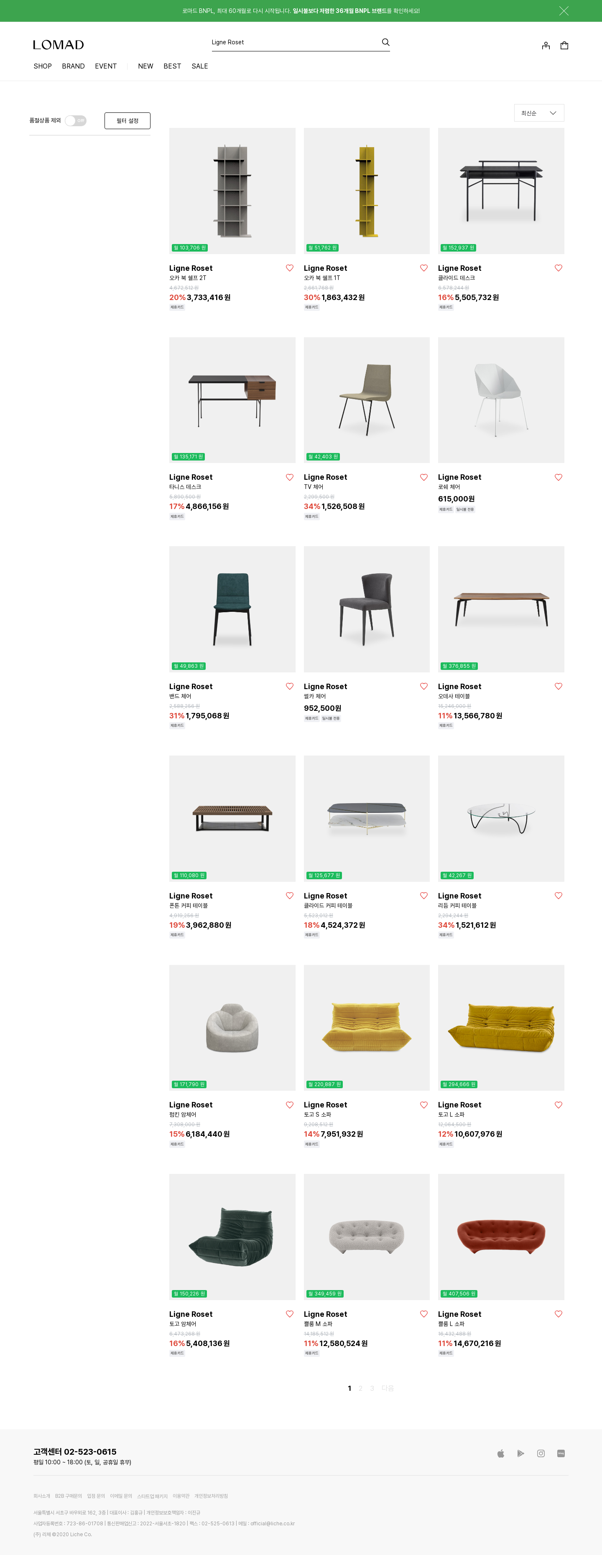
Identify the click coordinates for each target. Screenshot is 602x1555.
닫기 (558, 11)
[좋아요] (290, 268)
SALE (199, 66)
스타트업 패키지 (152, 1496)
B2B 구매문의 (68, 1496)
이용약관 (181, 1496)
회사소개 (41, 1496)
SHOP (42, 66)
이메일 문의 (121, 1496)
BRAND (73, 66)
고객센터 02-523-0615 (75, 1452)
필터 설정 (127, 120)
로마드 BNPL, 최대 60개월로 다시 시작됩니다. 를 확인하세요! (301, 11)
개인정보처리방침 (211, 1496)
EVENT (106, 66)
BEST (172, 66)
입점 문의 (96, 1496)
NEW (145, 66)
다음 (388, 1388)
